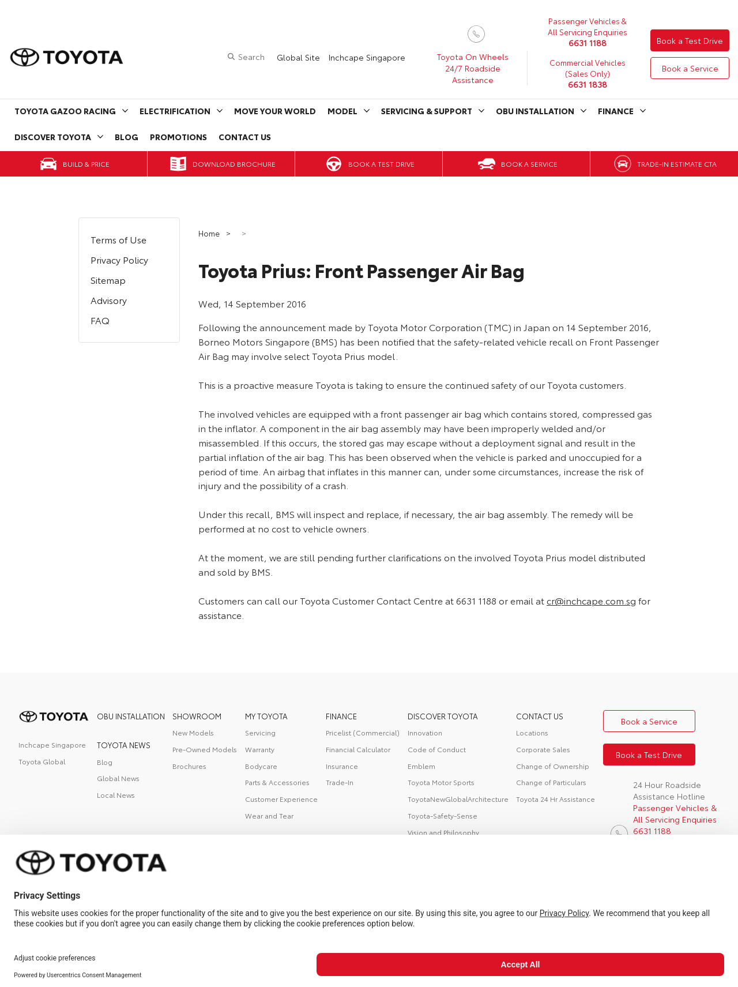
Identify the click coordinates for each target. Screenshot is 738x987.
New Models (193, 732)
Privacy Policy (119, 259)
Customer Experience (281, 799)
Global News (118, 778)
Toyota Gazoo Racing (65, 111)
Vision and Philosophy (443, 832)
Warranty (259, 749)
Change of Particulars (551, 782)
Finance (616, 111)
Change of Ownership (552, 766)
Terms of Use (118, 239)
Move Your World (275, 111)
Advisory (109, 299)
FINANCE (341, 716)
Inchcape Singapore (367, 57)
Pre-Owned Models (204, 749)
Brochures (189, 766)
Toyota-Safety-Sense (442, 815)
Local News (116, 795)
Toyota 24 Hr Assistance (555, 799)
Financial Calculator (358, 749)
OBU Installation (535, 111)
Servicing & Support (426, 111)
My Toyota (266, 716)
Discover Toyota (52, 136)
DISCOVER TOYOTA (443, 716)
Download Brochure (234, 163)
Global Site (298, 57)
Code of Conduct (437, 749)
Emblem (421, 766)
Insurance (342, 766)
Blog (126, 136)
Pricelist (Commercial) (363, 732)
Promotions (178, 136)
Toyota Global (41, 761)
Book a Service (690, 68)
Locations (532, 732)
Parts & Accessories (277, 782)
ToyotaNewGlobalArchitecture (458, 799)
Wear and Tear (269, 815)
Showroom (196, 716)
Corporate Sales (543, 749)
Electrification (175, 111)
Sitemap (108, 279)
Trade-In (339, 782)
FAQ (100, 320)
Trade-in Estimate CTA (677, 163)
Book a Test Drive (690, 40)
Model (342, 111)
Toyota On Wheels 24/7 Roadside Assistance (473, 68)
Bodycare (261, 766)
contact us (539, 716)
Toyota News (123, 745)
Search (251, 56)
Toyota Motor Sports (441, 782)
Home (209, 233)
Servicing (260, 732)
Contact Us (245, 136)
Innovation (425, 732)
